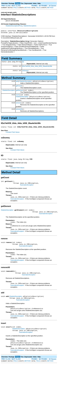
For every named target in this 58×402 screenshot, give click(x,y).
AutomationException (26, 190)
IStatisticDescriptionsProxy (14, 26)
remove (18, 106)
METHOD (27, 7)
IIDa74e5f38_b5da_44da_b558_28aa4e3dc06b (37, 67)
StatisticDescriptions (29, 26)
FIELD (16, 7)
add (17, 82)
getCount (19, 87)
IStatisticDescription (25, 82)
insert (17, 97)
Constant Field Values (13, 136)
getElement (19, 92)
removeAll (19, 112)
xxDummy (25, 71)
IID (23, 62)
